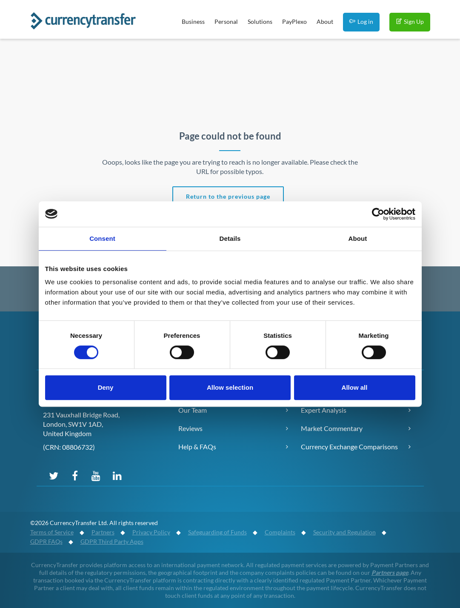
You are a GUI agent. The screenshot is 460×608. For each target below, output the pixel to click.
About (325, 21)
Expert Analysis (323, 410)
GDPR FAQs (46, 541)
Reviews (190, 428)
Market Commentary (332, 428)
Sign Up (410, 21)
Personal (226, 21)
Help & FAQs (197, 446)
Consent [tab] (102, 238)
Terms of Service (52, 532)
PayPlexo (294, 21)
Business (193, 21)
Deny (106, 387)
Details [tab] (230, 238)
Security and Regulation (344, 532)
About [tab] (358, 238)
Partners (102, 532)
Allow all (355, 387)
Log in (361, 21)
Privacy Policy (151, 532)
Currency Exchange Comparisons (349, 446)
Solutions (260, 21)
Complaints (280, 532)
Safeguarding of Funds (217, 532)
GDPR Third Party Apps (111, 541)
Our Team (192, 410)
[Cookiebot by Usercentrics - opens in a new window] (378, 214)
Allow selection (230, 387)
